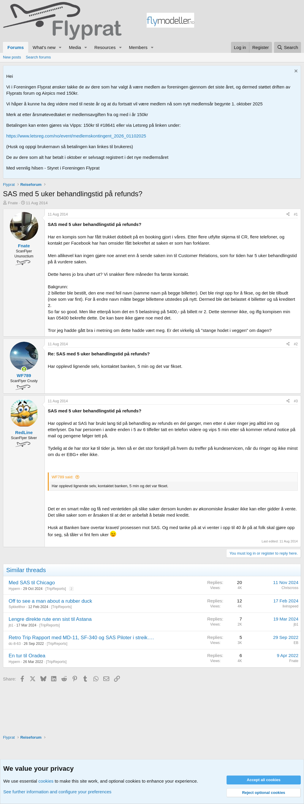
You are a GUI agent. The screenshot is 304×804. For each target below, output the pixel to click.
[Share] (288, 214)
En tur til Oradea (27, 656)
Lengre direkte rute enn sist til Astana (50, 619)
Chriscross (289, 588)
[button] (60, 47)
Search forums (38, 57)
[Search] (287, 47)
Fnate (13, 203)
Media (75, 47)
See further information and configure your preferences (57, 791)
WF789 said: (62, 477)
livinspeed (290, 606)
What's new (44, 47)
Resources (105, 47)
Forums (15, 47)
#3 (296, 401)
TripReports (55, 589)
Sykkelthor (17, 607)
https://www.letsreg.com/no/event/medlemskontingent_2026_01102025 (76, 135)
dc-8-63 (15, 644)
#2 (296, 344)
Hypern (14, 589)
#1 (296, 214)
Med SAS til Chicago (32, 582)
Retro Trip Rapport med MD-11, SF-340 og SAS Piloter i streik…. (81, 637)
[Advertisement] (247, 21)
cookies (45, 781)
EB (296, 643)
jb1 (11, 625)
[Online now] (24, 369)
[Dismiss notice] (295, 72)
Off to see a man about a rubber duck (50, 601)
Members (138, 47)
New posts (12, 57)
